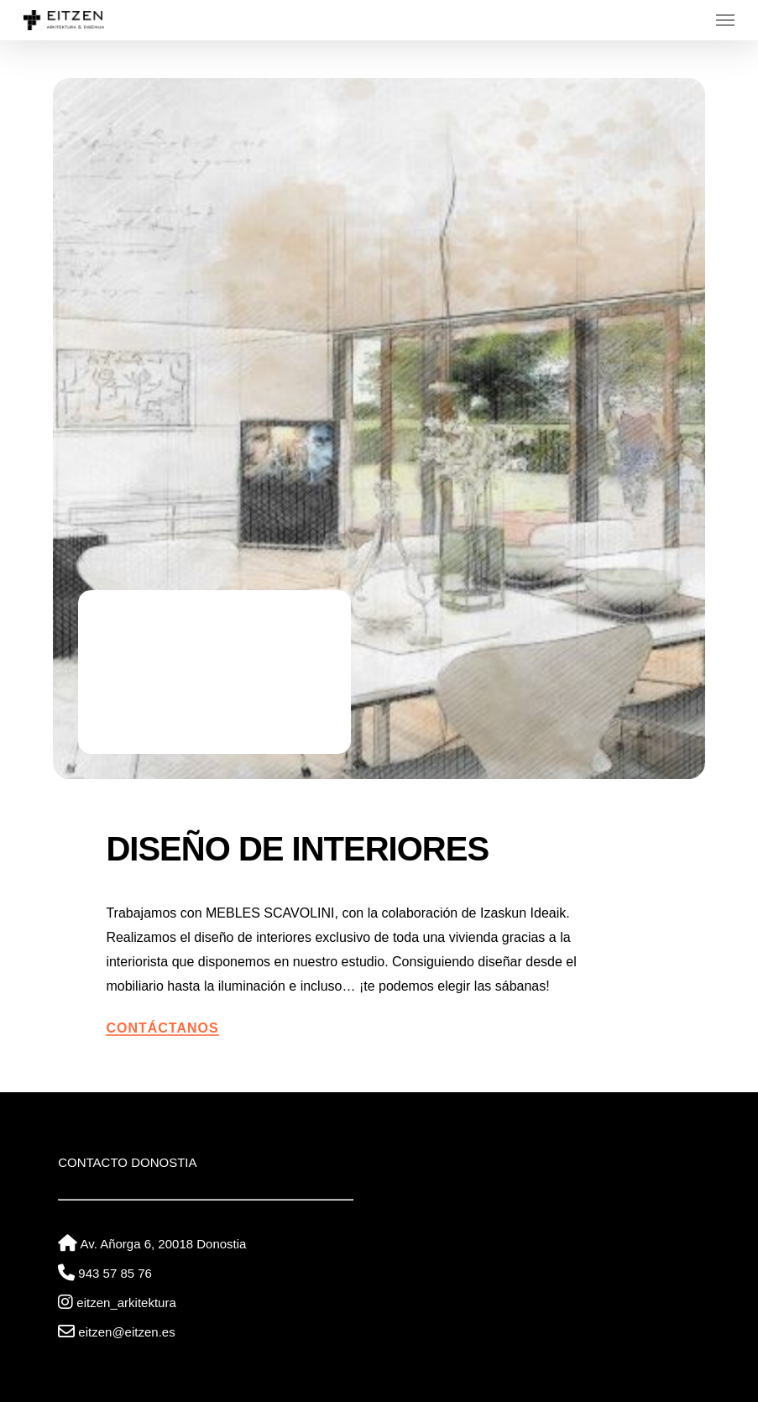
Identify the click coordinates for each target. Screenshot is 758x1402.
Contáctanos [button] (162, 1028)
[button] (725, 20)
